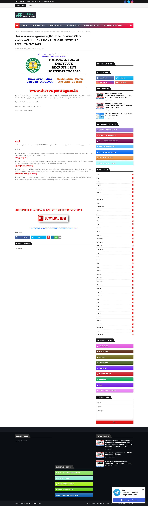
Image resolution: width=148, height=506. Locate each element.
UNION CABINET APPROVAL (108, 390)
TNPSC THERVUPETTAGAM (23, 49)
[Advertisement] (96, 15)
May (115, 178)
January (115, 192)
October (115, 203)
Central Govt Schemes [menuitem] (91, 25)
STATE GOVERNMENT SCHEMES (68, 495)
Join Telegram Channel (129, 500)
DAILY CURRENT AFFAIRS (66, 484)
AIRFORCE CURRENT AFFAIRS (108, 130)
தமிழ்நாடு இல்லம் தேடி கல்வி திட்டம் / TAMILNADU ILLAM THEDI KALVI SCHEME (118, 462)
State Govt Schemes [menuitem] (73, 25)
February (115, 189)
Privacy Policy (36, 2)
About (22, 2)
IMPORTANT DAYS (105, 374)
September (115, 207)
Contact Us (100, 503)
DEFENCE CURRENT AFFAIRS (108, 135)
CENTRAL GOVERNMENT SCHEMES (69, 473)
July (115, 214)
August (115, 210)
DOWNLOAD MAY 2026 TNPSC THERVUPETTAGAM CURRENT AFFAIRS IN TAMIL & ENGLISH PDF (118, 106)
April (115, 182)
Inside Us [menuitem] (24, 25)
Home (16, 2)
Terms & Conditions (48, 2)
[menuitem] (17, 25)
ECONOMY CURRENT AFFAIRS (108, 141)
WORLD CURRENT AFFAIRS (107, 163)
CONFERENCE (103, 368)
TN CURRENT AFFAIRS (106, 158)
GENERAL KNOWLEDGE (65, 489)
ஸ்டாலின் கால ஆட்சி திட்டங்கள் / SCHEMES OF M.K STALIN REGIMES (118, 454)
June (115, 175)
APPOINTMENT (104, 351)
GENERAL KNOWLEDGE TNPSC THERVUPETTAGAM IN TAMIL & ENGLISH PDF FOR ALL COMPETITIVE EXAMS (118, 95)
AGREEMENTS (103, 346)
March (115, 185)
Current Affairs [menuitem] (38, 25)
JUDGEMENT (103, 379)
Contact (28, 2)
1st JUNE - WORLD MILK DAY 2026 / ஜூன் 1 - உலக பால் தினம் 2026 (119, 115)
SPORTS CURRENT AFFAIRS (107, 152)
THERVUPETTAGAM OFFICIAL (33, 503)
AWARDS (102, 357)
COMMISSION (103, 363)
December (115, 196)
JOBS (20, 31)
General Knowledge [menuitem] (55, 25)
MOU (100, 385)
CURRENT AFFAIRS (64, 478)
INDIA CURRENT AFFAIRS (107, 146)
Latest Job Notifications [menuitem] (112, 25)
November (115, 199)
